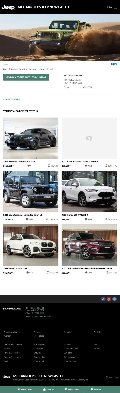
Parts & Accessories (12, 353)
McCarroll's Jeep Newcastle (44, 7)
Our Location (39, 349)
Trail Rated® (39, 336)
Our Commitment (71, 349)
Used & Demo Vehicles (13, 344)
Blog (96, 344)
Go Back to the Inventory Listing (26, 77)
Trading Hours (43, 316)
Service (7, 349)
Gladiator (98, 332)
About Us (68, 344)
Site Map (97, 349)
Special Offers (39, 344)
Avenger (7, 336)
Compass (38, 332)
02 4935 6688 (86, 87)
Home (6, 64)
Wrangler (67, 332)
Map (28, 316)
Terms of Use (39, 357)
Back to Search (13, 99)
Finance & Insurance (12, 357)
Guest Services (70, 361)
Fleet (6, 361)
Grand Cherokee (10, 332)
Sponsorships (69, 357)
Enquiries (38, 353)
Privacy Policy (40, 361)
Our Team (68, 353)
